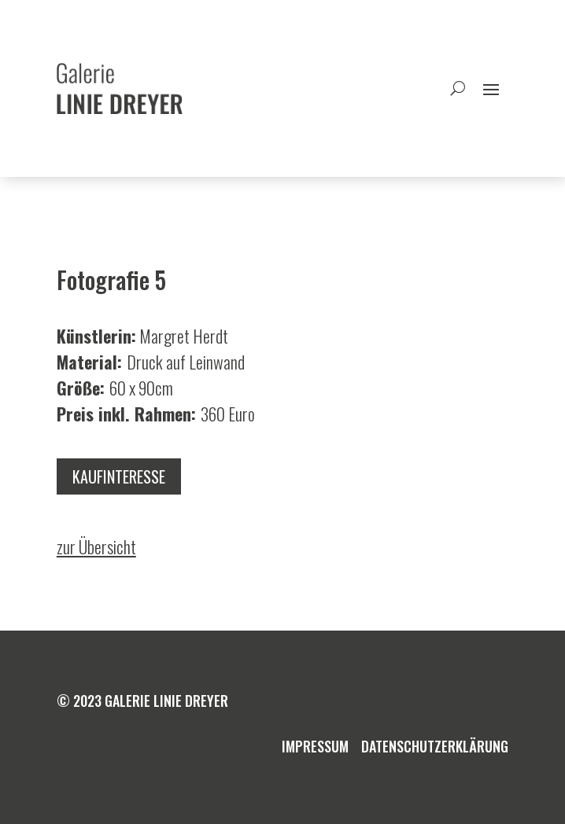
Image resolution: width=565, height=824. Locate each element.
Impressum (315, 746)
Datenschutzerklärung (434, 746)
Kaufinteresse (118, 476)
